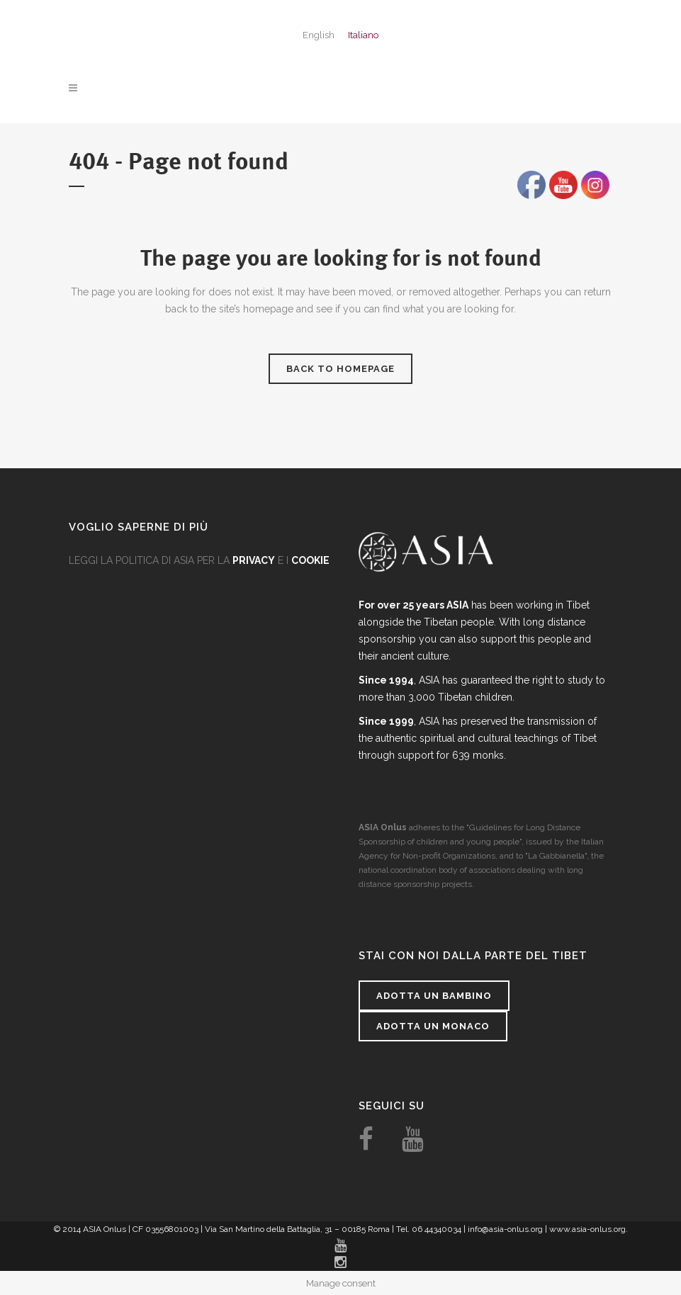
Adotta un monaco (433, 1026)
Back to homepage (340, 368)
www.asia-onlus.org (587, 1229)
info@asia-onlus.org (505, 1229)
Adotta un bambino (434, 995)
